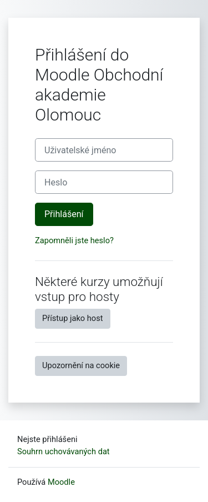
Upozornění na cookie (81, 365)
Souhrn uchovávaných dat (63, 451)
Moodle (61, 482)
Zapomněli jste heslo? (74, 240)
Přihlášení (64, 214)
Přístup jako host (72, 318)
